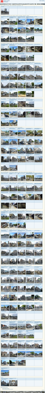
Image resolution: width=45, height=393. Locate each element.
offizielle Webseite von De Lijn (5, 388)
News (40, 0)
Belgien (8, 0)
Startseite (5, 0)
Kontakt (43, 0)
